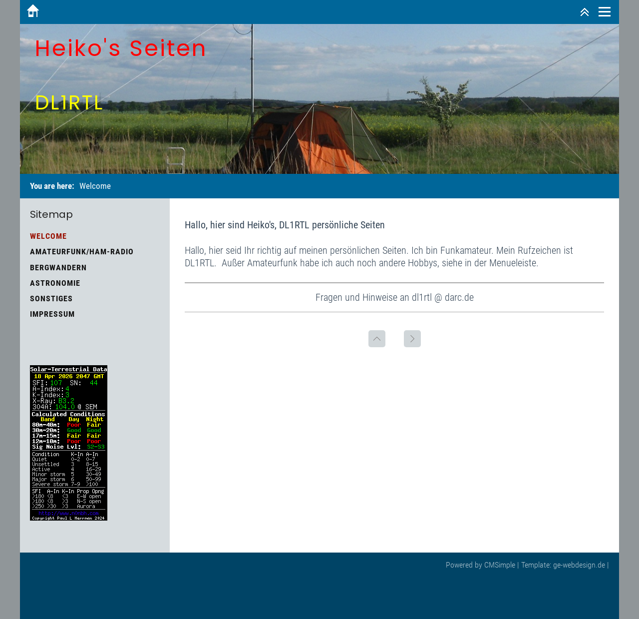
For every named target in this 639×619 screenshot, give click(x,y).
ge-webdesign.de (579, 565)
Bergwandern (58, 267)
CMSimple (499, 565)
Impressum (52, 314)
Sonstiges (51, 298)
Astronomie (55, 283)
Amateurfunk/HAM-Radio (82, 251)
